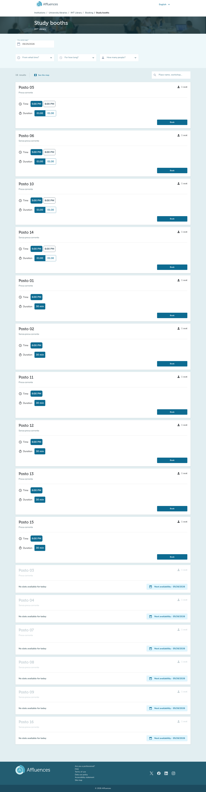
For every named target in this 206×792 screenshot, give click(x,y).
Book (172, 122)
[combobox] (34, 57)
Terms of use (80, 771)
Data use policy (81, 774)
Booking (89, 12)
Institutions (39, 12)
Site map (78, 780)
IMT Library (76, 12)
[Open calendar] (18, 44)
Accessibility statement (84, 777)
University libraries (57, 12)
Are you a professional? (89, 766)
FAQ (77, 769)
